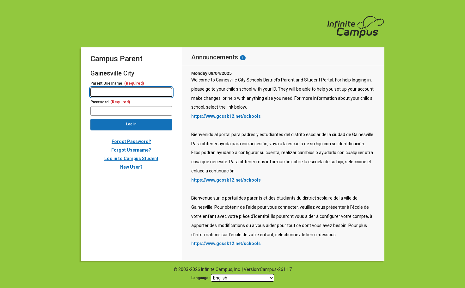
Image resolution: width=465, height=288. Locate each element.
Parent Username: (117, 83)
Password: (110, 102)
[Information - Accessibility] (242, 57)
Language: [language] (200, 278)
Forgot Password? (131, 141)
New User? (131, 167)
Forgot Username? (131, 150)
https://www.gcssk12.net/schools (226, 116)
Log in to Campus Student (131, 158)
